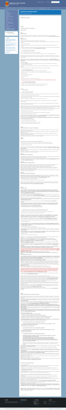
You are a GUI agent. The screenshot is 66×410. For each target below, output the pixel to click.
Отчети (7, 20)
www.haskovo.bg (25, 408)
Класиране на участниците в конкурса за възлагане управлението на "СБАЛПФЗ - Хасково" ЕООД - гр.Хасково (11, 48)
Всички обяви (7, 52)
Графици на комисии (9, 19)
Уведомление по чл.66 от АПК (9, 42)
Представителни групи (9, 23)
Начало (21, 13)
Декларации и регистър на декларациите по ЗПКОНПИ (10, 29)
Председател (8, 15)
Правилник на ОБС (9, 13)
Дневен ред (7, 12)
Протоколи (7, 27)
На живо (7, 24)
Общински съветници (9, 16)
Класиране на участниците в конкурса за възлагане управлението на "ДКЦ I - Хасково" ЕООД (11, 51)
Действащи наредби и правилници (27, 13)
